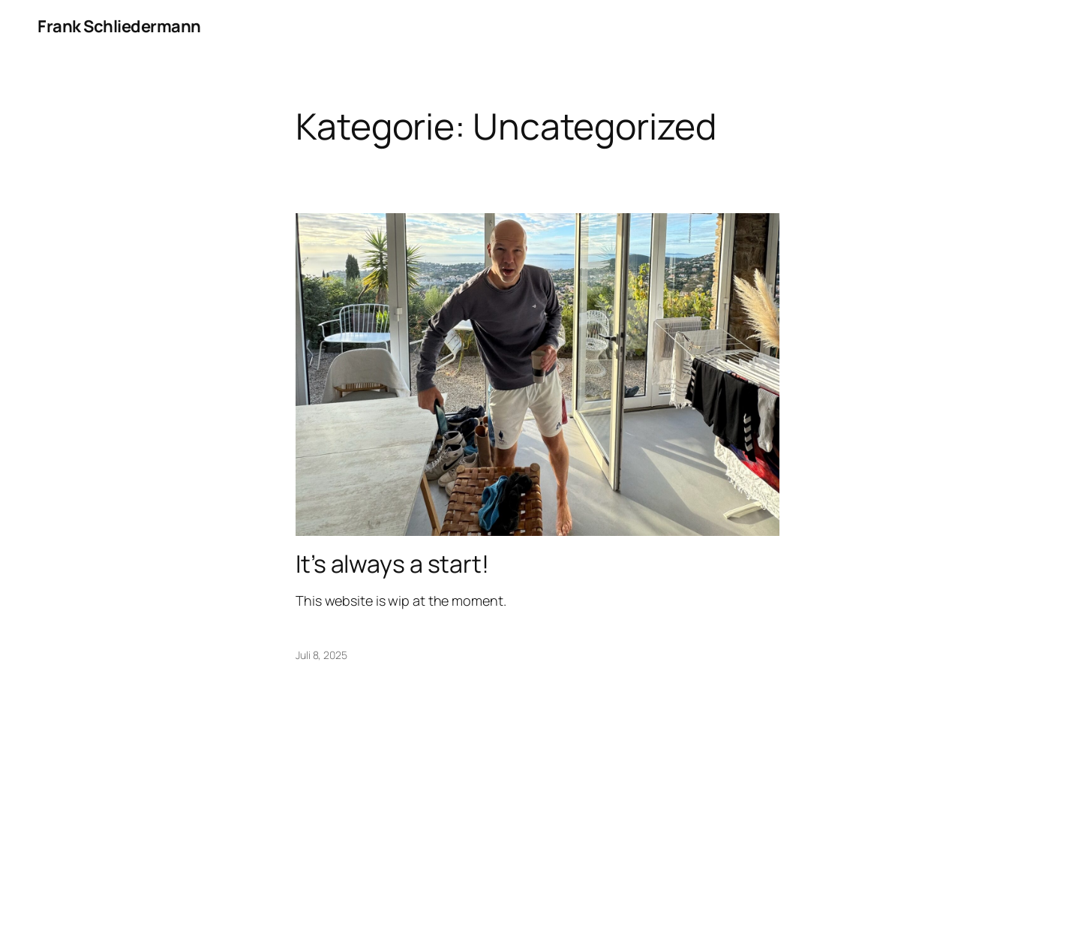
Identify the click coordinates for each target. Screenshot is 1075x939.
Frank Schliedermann (119, 26)
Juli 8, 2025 (321, 655)
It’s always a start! (392, 563)
